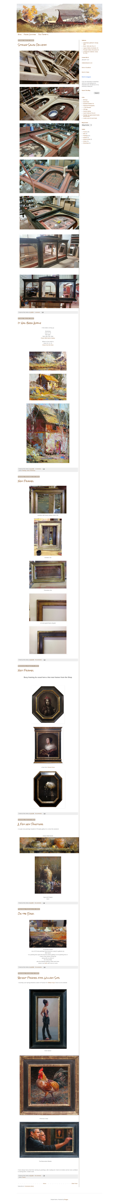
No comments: (38, 659)
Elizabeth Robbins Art (88, 103)
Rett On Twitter (85, 72)
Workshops (32, 470)
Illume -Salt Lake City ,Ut (89, 46)
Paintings (24, 470)
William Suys (51, 982)
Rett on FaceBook (86, 67)
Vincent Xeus (51, 767)
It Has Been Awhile (29, 323)
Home (44, 1183)
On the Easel (26, 913)
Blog (19, 34)
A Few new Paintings (30, 824)
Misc (84, 133)
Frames (24, 1177)
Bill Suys (85, 99)
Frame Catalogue (30, 34)
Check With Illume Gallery (48, 338)
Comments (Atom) (29, 1186)
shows (28, 470)
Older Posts (74, 1183)
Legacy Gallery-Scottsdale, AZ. (91, 48)
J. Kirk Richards (87, 107)
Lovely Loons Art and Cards (90, 118)
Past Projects (43, 34)
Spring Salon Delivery (32, 44)
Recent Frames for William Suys (39, 977)
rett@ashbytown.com (87, 63)
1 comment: (37, 312)
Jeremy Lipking (87, 111)
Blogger (66, 1199)
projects (85, 137)
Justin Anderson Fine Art (89, 113)
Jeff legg (85, 109)
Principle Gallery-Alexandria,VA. (91, 50)
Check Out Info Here (47, 345)
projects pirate (86, 139)
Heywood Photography (88, 105)
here (46, 963)
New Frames (26, 481)
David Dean (86, 101)
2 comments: (38, 468)
